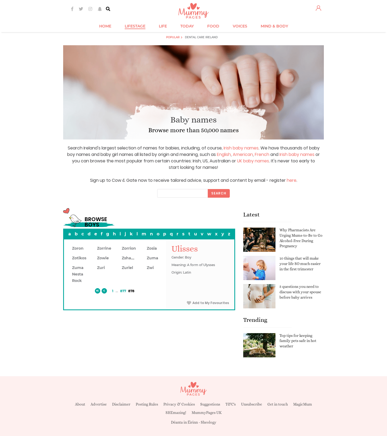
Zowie (103, 258)
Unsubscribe (251, 404)
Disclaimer (121, 404)
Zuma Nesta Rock (78, 274)
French (262, 154)
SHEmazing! (176, 412)
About (80, 404)
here (291, 180)
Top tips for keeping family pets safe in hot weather (298, 340)
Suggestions (210, 404)
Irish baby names (241, 148)
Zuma (152, 258)
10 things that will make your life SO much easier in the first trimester (300, 263)
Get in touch (277, 404)
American (243, 154)
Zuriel (127, 267)
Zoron (78, 248)
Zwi (150, 267)
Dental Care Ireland (201, 37)
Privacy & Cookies (179, 404)
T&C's (230, 404)
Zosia (152, 248)
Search (218, 193)
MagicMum (302, 404)
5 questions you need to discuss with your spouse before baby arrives (300, 291)
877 (123, 291)
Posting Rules (147, 404)
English (224, 154)
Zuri (101, 267)
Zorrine (104, 248)
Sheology (208, 422)
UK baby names (253, 161)
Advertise (99, 404)
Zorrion (129, 248)
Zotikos (79, 258)
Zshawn (129, 258)
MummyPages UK (207, 412)
